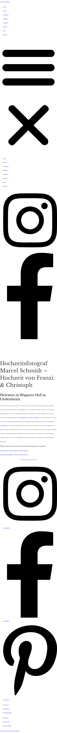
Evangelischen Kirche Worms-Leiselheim (29, 417)
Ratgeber (5, 19)
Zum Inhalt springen (5, 2)
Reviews (5, 26)
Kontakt (5, 34)
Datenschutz (6, 709)
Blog (4, 30)
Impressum (6, 705)
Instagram (5, 22)
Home (4, 7)
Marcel (4, 11)
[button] (28, 97)
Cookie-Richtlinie (7, 712)
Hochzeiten (6, 15)
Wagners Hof (4, 425)
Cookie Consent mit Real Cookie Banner (9, 731)
